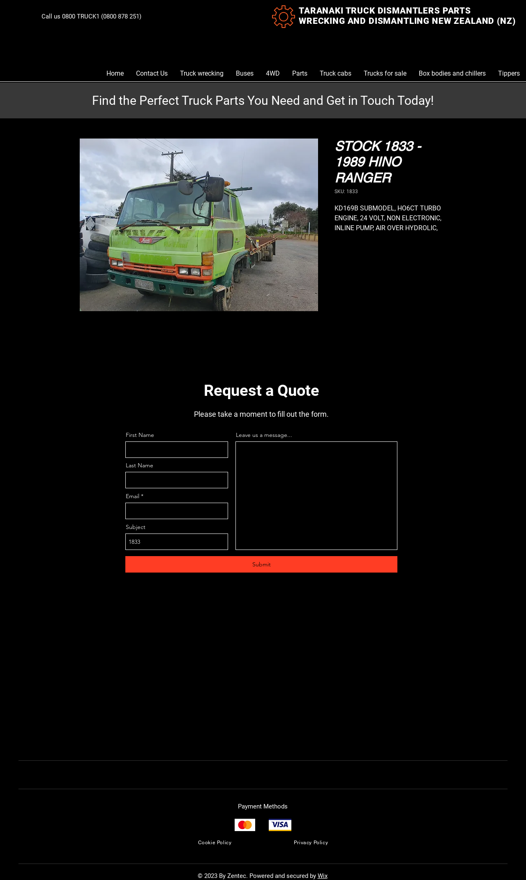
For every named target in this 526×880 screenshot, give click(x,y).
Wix (323, 876)
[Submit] (261, 564)
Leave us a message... (264, 435)
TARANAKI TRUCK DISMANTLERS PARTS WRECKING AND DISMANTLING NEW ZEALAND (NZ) (407, 16)
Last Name (139, 465)
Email (132, 496)
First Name (140, 435)
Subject (135, 527)
